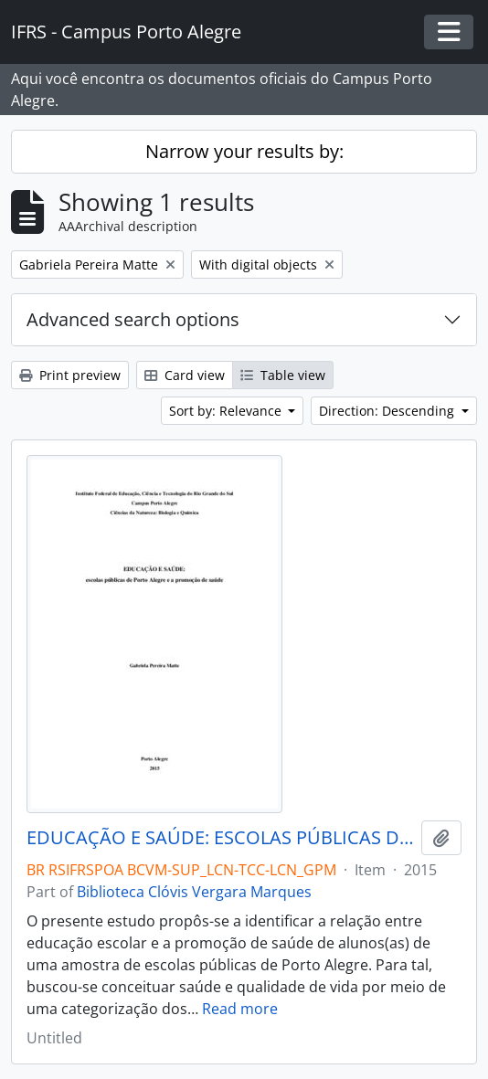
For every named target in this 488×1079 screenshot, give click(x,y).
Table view (282, 375)
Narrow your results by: (244, 151)
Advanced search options (133, 319)
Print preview (70, 375)
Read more (240, 1009)
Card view (184, 375)
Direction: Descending (388, 410)
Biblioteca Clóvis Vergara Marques (194, 892)
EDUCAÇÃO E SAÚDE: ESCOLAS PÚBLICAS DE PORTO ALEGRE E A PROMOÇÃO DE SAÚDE (220, 838)
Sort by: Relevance (227, 410)
